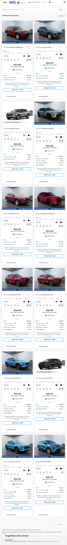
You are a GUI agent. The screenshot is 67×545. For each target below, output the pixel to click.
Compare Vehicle (11, 96)
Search (60, 9)
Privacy (24, 541)
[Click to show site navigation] (64, 2)
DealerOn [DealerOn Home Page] (16, 541)
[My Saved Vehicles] (51, 2)
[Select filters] (61, 16)
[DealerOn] (9, 539)
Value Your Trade (17, 90)
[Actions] (29, 47)
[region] (17, 81)
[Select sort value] (63, 15)
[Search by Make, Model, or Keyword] (31, 10)
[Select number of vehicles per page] (60, 524)
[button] (31, 32)
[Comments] (28, 60)
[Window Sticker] (30, 60)
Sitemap (20, 541)
